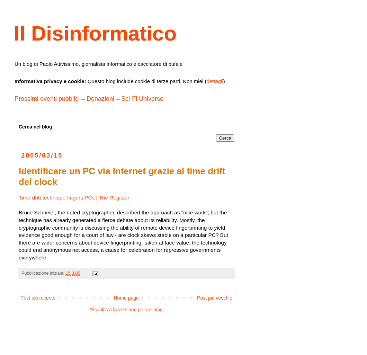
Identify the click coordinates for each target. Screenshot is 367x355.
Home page (126, 298)
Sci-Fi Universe (142, 98)
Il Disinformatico (95, 33)
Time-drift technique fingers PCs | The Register (74, 198)
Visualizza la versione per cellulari (126, 309)
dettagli (214, 81)
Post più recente (37, 298)
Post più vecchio (214, 298)
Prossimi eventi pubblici (47, 98)
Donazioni (100, 98)
